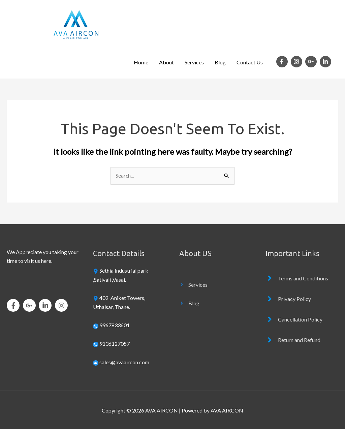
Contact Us (250, 62)
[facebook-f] (283, 61)
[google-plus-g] (312, 61)
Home (141, 62)
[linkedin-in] (326, 61)
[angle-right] (193, 284)
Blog (220, 62)
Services (194, 62)
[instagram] (297, 61)
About (166, 62)
